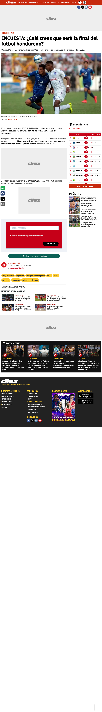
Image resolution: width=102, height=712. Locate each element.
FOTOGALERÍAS (13, 343)
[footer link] (51, 386)
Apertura (20, 276)
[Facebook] (28, 420)
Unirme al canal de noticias (36, 256)
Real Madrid (33, 359)
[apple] (89, 401)
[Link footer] (9, 381)
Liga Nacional (8, 276)
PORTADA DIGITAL (59, 391)
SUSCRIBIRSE (51, 244)
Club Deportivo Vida (30, 280)
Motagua (16, 280)
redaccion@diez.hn (16, 268)
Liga (49, 276)
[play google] (89, 395)
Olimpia (6, 280)
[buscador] (80, 2)
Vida (56, 276)
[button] (3, 188)
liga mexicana (8, 359)
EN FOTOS (82, 359)
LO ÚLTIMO (75, 193)
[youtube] (40, 420)
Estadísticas (81, 124)
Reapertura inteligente (36, 276)
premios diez (58, 359)
